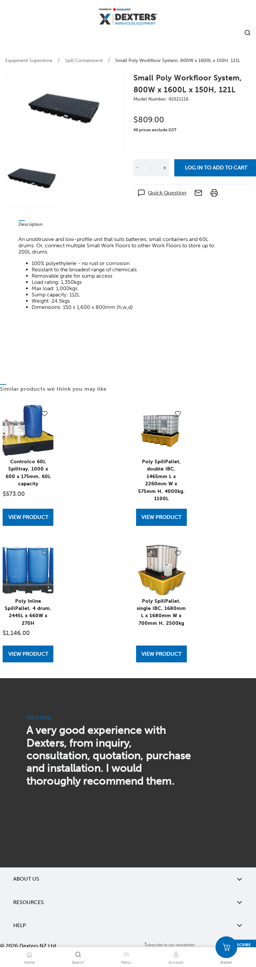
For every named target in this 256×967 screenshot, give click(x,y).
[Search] (78, 954)
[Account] (176, 954)
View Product (28, 517)
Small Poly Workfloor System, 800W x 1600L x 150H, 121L (177, 60)
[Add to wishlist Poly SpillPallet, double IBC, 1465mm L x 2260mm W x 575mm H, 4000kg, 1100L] (178, 413)
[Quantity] (151, 167)
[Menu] (126, 954)
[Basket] (226, 947)
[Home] (128, 17)
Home (29, 962)
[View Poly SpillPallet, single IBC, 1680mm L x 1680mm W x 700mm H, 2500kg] (161, 654)
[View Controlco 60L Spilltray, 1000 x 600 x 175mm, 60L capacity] (28, 517)
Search (78, 962)
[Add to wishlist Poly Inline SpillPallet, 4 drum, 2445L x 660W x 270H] (44, 553)
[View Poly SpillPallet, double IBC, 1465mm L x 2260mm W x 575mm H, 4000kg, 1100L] (161, 517)
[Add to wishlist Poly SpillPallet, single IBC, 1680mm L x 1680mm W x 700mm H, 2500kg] (178, 553)
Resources (128, 902)
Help (128, 925)
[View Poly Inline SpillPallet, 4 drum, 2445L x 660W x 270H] (28, 654)
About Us (128, 879)
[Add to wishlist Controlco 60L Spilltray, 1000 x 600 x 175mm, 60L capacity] (44, 413)
